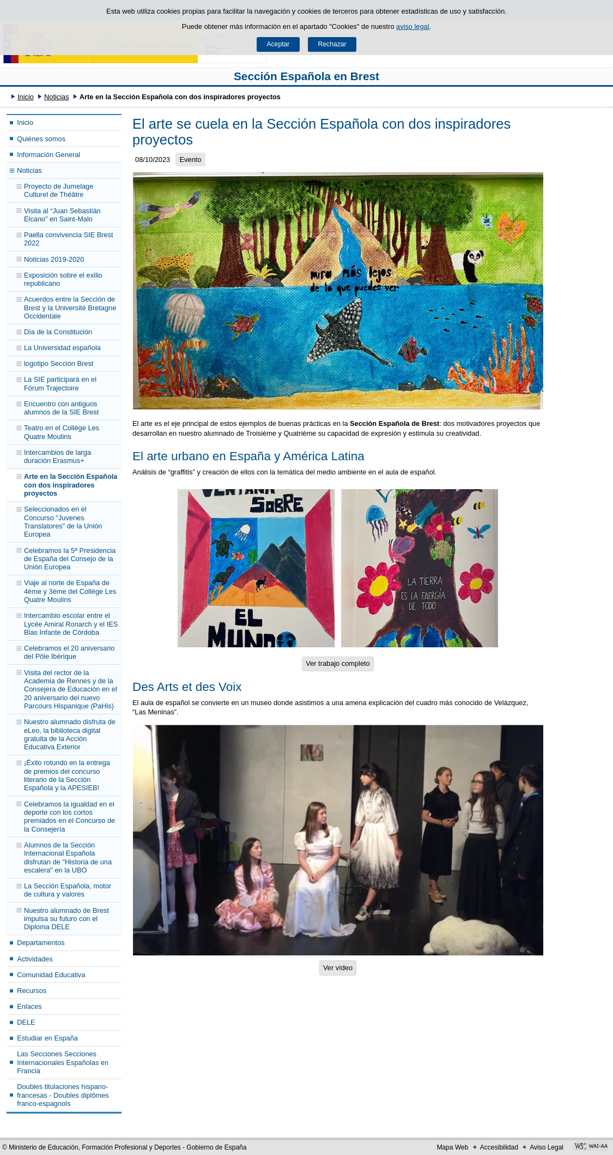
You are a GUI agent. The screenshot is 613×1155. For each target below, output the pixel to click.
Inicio (25, 97)
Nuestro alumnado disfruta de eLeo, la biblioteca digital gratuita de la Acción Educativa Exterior (70, 734)
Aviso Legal (546, 1147)
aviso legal (412, 26)
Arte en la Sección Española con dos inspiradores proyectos (70, 484)
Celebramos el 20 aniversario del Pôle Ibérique (69, 652)
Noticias (56, 97)
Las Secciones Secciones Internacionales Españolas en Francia (62, 1062)
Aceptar (277, 44)
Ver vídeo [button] (338, 968)
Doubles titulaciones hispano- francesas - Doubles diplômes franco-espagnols (63, 1095)
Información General (48, 155)
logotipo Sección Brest (58, 363)
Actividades (34, 959)
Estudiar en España (47, 1038)
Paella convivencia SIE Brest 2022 (68, 239)
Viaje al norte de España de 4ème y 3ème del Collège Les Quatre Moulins (70, 591)
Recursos (31, 990)
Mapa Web (453, 1147)
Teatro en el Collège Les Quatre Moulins (61, 432)
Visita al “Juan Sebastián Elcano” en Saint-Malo (62, 215)
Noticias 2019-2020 (54, 259)
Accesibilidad (499, 1147)
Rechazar (332, 44)
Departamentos (41, 943)
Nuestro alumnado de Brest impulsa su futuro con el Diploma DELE (66, 918)
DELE (26, 1022)
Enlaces (29, 1006)
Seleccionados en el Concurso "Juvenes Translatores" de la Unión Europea (63, 521)
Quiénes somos (41, 139)
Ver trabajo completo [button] (337, 663)
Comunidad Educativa (51, 975)
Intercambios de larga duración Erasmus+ (57, 456)
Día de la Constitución (58, 332)
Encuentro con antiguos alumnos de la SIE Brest (61, 408)
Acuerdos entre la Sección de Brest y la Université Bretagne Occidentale (70, 307)
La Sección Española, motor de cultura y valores (67, 890)
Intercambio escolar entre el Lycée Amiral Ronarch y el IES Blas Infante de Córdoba (71, 623)
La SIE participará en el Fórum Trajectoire (60, 383)
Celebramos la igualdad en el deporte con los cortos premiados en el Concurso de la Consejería (69, 816)
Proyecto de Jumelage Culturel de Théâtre (58, 190)
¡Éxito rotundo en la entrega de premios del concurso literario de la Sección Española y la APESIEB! (67, 775)
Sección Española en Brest (306, 76)
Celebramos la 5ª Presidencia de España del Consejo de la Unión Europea (70, 559)
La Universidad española (62, 348)
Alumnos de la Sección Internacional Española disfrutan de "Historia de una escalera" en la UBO (68, 857)
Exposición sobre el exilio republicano (63, 279)
